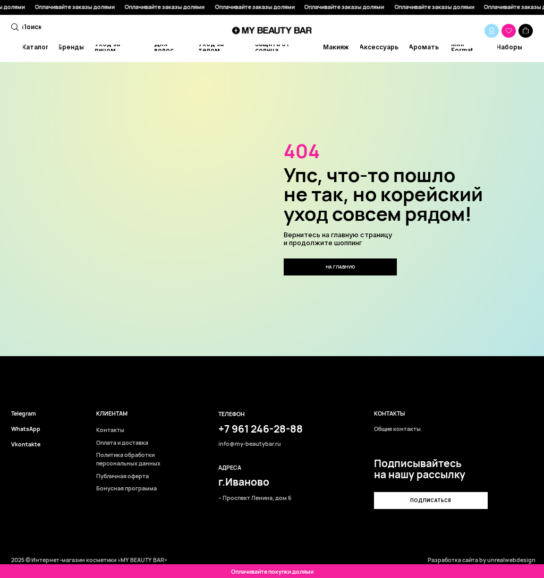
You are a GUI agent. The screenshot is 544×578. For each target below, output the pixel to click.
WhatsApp (25, 429)
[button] (430, 500)
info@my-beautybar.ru (249, 444)
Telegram (23, 413)
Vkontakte (25, 444)
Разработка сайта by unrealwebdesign (482, 560)
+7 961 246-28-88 (260, 429)
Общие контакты (397, 429)
